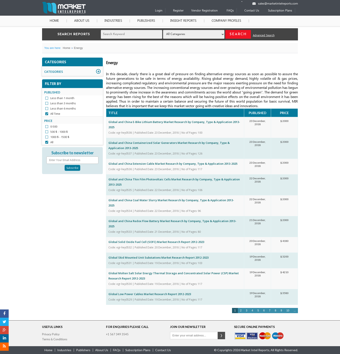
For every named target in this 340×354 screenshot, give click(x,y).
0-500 (53, 126)
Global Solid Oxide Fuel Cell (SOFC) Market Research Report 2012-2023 (156, 242)
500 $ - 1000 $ (59, 132)
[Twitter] (4, 322)
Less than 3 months (63, 103)
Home (54, 21)
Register (178, 11)
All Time (55, 114)
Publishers (146, 21)
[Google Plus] (4, 330)
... (295, 310)
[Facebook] (4, 313)
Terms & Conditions (54, 339)
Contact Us (251, 11)
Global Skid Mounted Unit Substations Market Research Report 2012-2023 (158, 257)
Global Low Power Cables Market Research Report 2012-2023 (149, 294)
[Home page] (64, 12)
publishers (83, 350)
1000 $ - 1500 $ (59, 137)
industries (64, 350)
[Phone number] (244, 1)
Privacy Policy (51, 334)
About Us (81, 21)
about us (101, 350)
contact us (163, 350)
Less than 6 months (63, 108)
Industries (113, 21)
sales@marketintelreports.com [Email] (278, 4)
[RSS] (4, 346)
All (51, 142)
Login (158, 11)
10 (287, 310)
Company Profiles (226, 21)
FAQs (230, 11)
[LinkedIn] (4, 338)
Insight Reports (183, 21)
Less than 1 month (62, 98)
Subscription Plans (280, 11)
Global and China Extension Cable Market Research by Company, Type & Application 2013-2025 (172, 164)
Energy (78, 48)
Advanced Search (264, 35)
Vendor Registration (204, 11)
